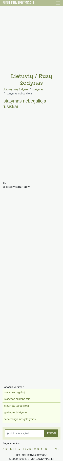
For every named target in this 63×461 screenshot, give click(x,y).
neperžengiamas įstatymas (20, 419)
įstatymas (37, 89)
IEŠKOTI (51, 433)
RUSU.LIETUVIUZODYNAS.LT (18, 3)
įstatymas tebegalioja (16, 405)
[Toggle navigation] (57, 3)
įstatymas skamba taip (17, 399)
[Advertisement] (31, 38)
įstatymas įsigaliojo (15, 392)
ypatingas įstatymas (15, 412)
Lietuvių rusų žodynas (16, 89)
